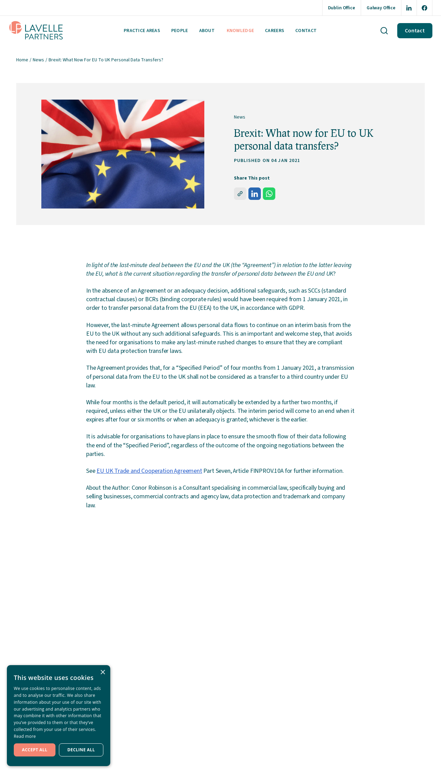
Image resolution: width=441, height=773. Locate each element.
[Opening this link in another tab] (409, 8)
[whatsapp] (269, 193)
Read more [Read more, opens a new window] (25, 736)
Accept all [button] (35, 750)
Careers (274, 30)
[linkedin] (254, 193)
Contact (306, 30)
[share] (240, 193)
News (38, 60)
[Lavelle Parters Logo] (36, 31)
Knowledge (240, 30)
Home (22, 60)
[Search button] (384, 30)
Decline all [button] (81, 750)
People (179, 30)
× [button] (102, 672)
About (207, 30)
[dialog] (58, 715)
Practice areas (142, 30)
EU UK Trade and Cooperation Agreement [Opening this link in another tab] (149, 471)
